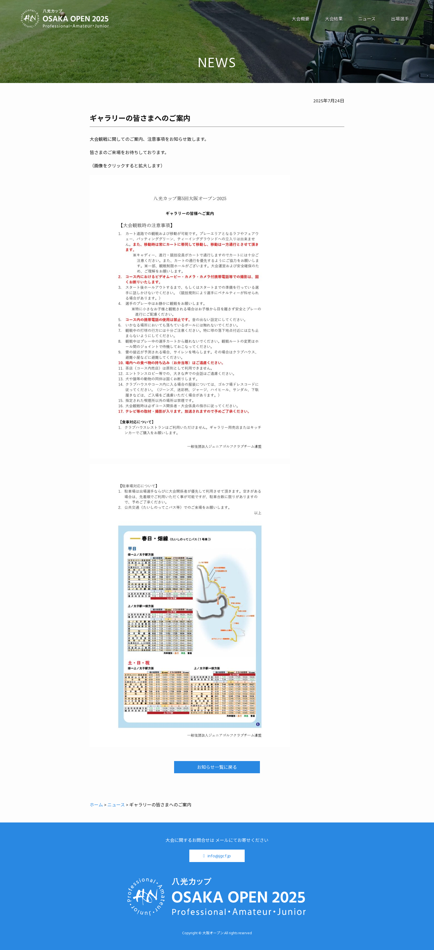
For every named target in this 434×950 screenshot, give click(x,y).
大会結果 (334, 18)
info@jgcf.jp (219, 855)
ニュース (367, 18)
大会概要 (300, 18)
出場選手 (400, 18)
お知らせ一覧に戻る (217, 767)
